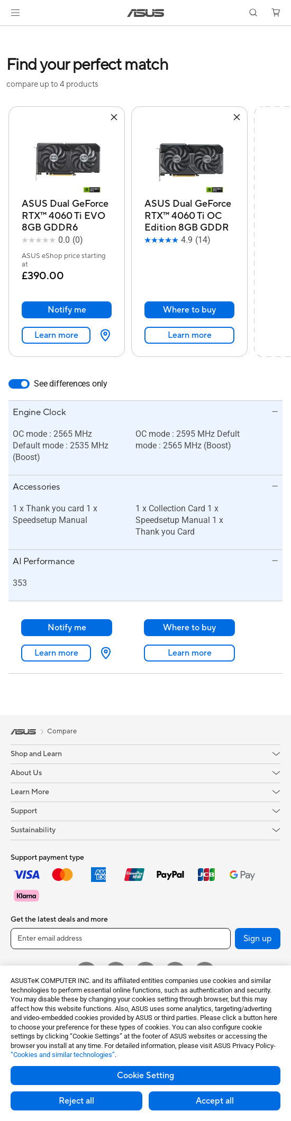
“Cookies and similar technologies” (63, 1055)
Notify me (67, 310)
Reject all (76, 1101)
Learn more (56, 335)
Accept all (215, 1101)
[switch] (19, 384)
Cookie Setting (145, 1075)
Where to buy (189, 310)
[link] (146, 13)
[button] (15, 12)
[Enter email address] (121, 938)
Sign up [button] (257, 938)
